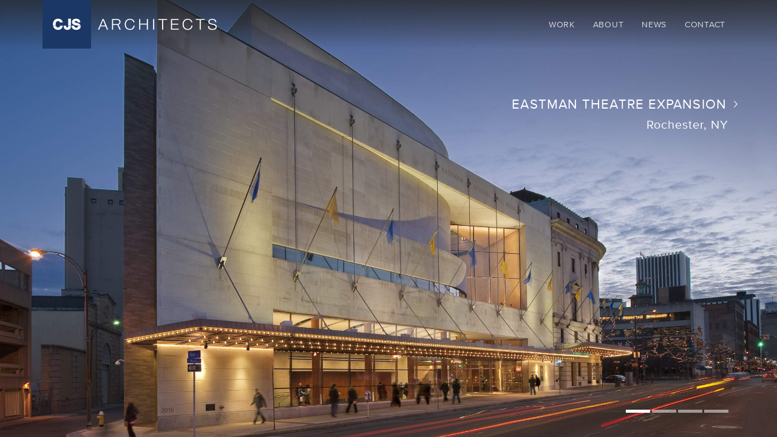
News (654, 24)
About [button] (608, 24)
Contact (705, 24)
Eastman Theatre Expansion (620, 104)
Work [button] (562, 24)
